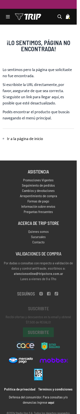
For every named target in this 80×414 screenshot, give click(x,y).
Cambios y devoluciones (38, 191)
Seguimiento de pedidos (38, 186)
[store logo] (28, 16)
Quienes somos (38, 232)
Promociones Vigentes (38, 181)
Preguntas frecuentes (38, 212)
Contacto (38, 243)
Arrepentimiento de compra (38, 197)
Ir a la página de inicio (25, 139)
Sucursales (38, 238)
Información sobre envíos (38, 207)
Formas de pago (38, 202)
